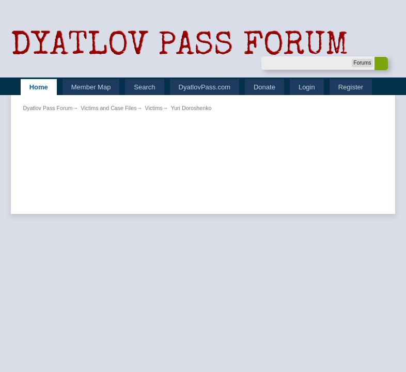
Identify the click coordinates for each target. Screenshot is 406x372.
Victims (153, 108)
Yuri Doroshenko (191, 108)
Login (307, 87)
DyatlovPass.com (204, 87)
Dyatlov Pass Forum (47, 108)
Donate (264, 87)
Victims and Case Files (108, 108)
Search (144, 87)
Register (350, 87)
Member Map (91, 87)
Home (38, 87)
